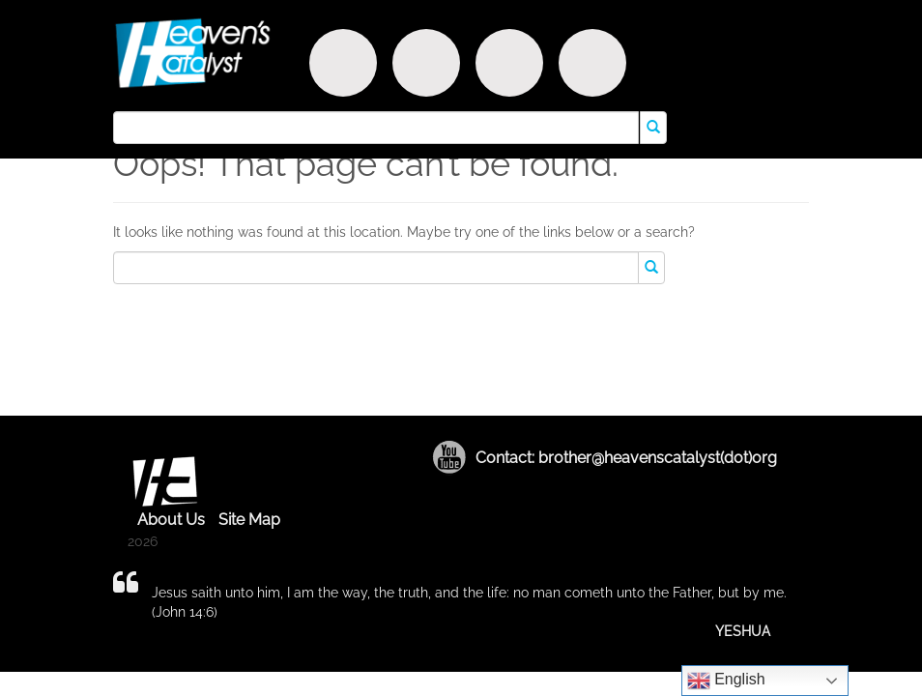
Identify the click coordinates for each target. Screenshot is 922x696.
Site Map (249, 519)
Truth (592, 63)
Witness (426, 63)
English (726, 680)
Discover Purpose (343, 63)
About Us (171, 519)
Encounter (509, 63)
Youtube (449, 456)
